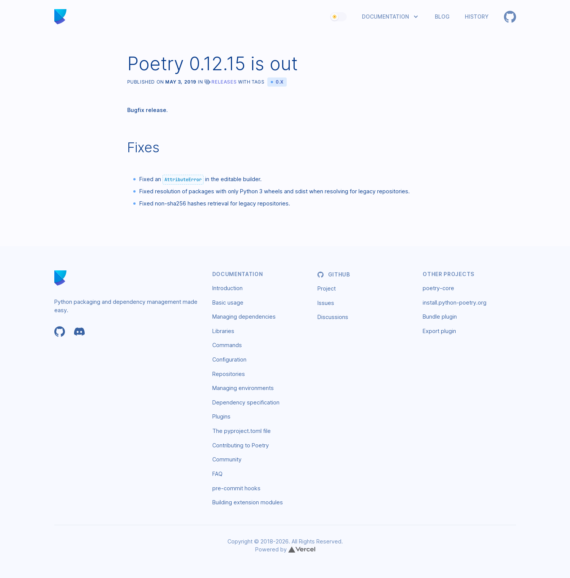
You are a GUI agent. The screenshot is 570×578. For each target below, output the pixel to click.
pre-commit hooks (236, 488)
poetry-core (438, 288)
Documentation (385, 16)
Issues (325, 303)
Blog (442, 16)
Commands (227, 345)
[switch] (338, 16)
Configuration (229, 359)
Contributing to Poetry (240, 445)
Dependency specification (245, 402)
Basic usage (227, 302)
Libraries (223, 331)
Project (326, 288)
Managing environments (243, 388)
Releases (224, 82)
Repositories (228, 374)
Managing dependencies (244, 316)
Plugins (221, 416)
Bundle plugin (440, 316)
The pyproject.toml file (241, 431)
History (477, 16)
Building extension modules (247, 502)
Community (227, 459)
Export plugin (439, 331)
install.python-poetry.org (454, 302)
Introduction (227, 288)
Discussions (332, 317)
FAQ (217, 474)
